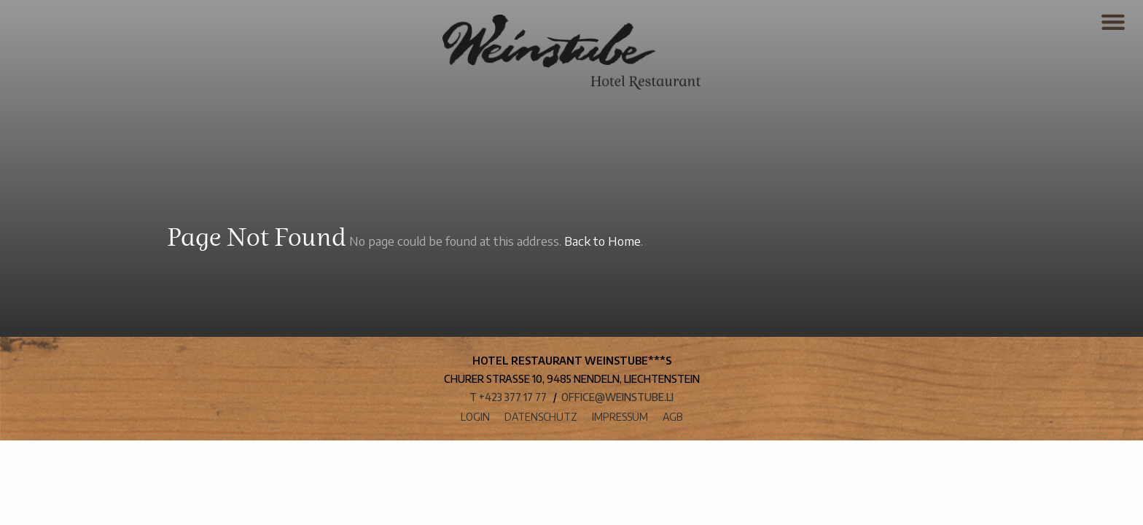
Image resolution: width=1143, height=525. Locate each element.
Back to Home (602, 241)
